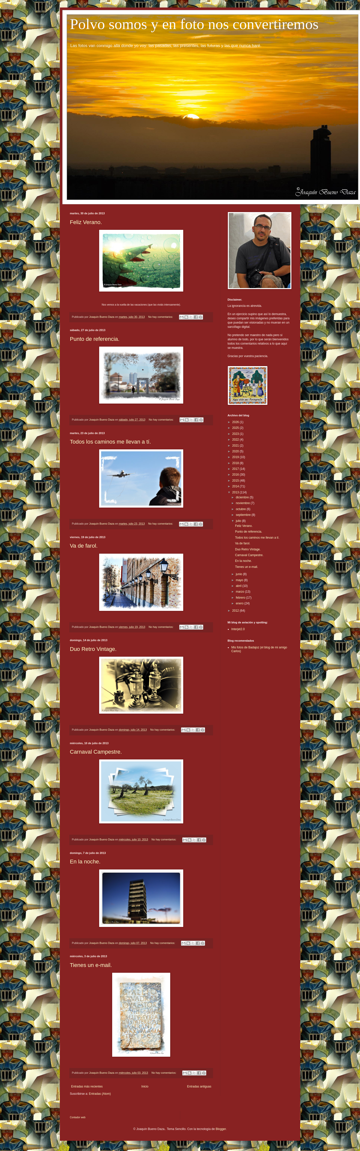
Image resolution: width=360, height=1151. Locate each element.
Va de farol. (84, 546)
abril (239, 586)
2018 (236, 463)
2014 (236, 486)
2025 (236, 428)
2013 (236, 492)
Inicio (144, 1086)
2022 (236, 439)
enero (240, 603)
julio (239, 521)
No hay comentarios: (161, 316)
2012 (236, 610)
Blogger (221, 1129)
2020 (236, 451)
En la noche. (85, 861)
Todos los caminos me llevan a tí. (110, 442)
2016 (236, 474)
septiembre (244, 515)
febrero (241, 597)
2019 (236, 457)
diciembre (243, 497)
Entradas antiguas (199, 1086)
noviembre (243, 503)
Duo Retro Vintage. (93, 649)
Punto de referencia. (94, 339)
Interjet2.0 (238, 629)
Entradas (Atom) (100, 1093)
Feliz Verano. (86, 222)
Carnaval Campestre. (96, 752)
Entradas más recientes (87, 1086)
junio (239, 574)
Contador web (77, 1117)
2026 (236, 422)
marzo (240, 591)
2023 (236, 434)
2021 (236, 445)
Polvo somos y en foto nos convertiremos (194, 24)
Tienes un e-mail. (91, 965)
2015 (236, 480)
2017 (236, 469)
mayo (240, 580)
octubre (241, 509)
